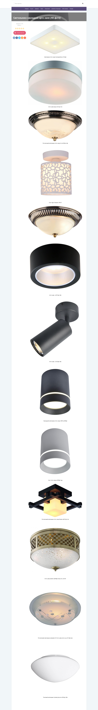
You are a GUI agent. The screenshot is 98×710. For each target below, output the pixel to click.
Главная (26, 8)
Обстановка (65, 8)
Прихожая (47, 8)
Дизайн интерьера (56, 8)
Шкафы (71, 8)
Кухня (31, 8)
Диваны (37, 8)
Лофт (42, 8)
